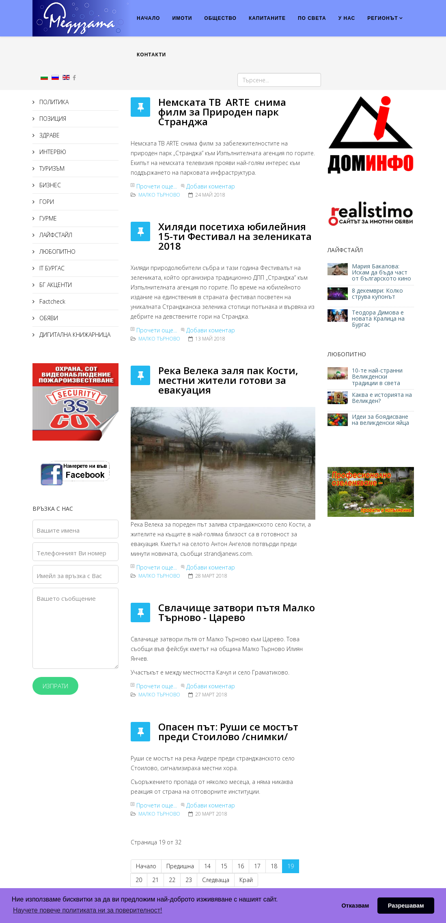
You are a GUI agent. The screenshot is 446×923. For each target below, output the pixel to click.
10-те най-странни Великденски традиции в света (377, 376)
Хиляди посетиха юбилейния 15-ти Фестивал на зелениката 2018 (235, 236)
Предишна (180, 866)
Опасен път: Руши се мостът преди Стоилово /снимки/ (228, 731)
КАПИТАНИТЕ (267, 18)
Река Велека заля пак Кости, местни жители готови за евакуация (228, 380)
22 (172, 880)
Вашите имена (58, 530)
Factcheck (51, 301)
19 (290, 866)
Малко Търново (159, 194)
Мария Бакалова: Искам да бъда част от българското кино (382, 272)
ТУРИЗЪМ (51, 168)
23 (188, 880)
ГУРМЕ (47, 218)
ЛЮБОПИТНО (56, 251)
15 (224, 866)
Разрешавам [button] (406, 905)
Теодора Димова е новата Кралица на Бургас (378, 318)
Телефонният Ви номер (71, 553)
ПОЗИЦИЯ (52, 118)
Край (246, 880)
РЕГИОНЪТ (382, 18)
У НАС (347, 18)
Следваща (215, 880)
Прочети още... (156, 186)
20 (139, 880)
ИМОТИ (182, 18)
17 (257, 866)
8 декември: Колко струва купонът (377, 293)
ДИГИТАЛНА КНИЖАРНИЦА (74, 334)
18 (274, 866)
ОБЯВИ (48, 318)
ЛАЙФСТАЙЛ (55, 235)
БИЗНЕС (49, 185)
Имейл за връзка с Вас (69, 576)
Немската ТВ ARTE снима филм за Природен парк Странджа (222, 111)
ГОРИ (46, 202)
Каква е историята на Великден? (382, 398)
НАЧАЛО (148, 18)
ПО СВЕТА (312, 18)
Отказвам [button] (355, 905)
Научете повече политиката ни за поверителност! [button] (87, 910)
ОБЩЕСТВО (220, 18)
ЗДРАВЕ (49, 135)
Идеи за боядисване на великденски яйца (380, 419)
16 (240, 866)
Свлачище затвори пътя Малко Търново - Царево (236, 612)
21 (155, 880)
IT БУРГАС (51, 268)
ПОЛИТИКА (53, 102)
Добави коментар (210, 186)
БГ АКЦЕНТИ (55, 285)
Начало (146, 866)
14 (207, 866)
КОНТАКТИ (151, 55)
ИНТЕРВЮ (52, 152)
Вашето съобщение (66, 598)
